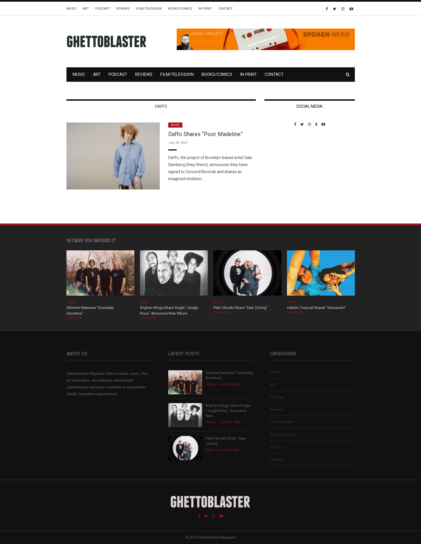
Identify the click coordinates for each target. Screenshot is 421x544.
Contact (225, 8)
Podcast (102, 8)
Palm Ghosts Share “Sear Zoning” (240, 308)
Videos (70, 302)
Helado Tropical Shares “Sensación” (316, 308)
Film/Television (149, 8)
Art (86, 8)
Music (71, 8)
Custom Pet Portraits (280, 165)
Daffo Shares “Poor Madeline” (205, 134)
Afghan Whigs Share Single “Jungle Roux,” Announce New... (228, 410)
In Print (205, 8)
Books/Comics (180, 8)
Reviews (122, 8)
